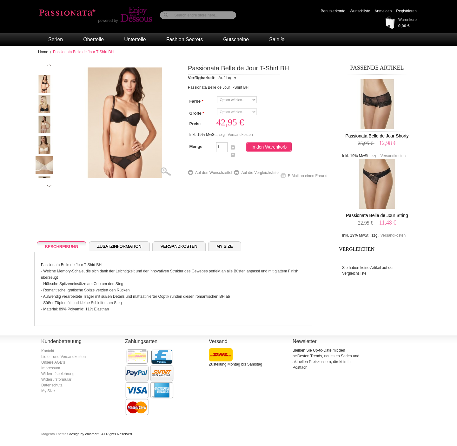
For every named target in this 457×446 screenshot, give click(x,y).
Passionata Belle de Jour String (377, 215)
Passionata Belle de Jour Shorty (376, 135)
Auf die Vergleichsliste (259, 172)
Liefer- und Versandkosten (63, 356)
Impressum (50, 368)
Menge (195, 146)
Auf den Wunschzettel (213, 172)
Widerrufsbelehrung (58, 374)
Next (49, 186)
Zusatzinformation (119, 246)
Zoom (170, 172)
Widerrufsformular (56, 379)
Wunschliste (360, 11)
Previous (49, 65)
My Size (224, 246)
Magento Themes (55, 434)
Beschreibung (61, 246)
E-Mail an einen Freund (308, 176)
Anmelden (383, 11)
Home (43, 52)
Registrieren (406, 11)
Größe (196, 113)
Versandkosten (240, 134)
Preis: (195, 123)
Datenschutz (52, 385)
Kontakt (47, 351)
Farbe (196, 101)
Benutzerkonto (333, 11)
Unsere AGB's (53, 362)
